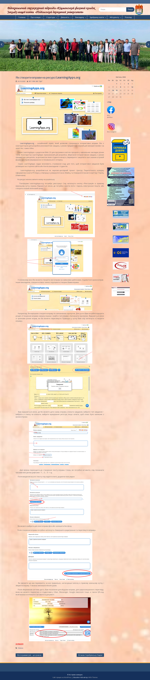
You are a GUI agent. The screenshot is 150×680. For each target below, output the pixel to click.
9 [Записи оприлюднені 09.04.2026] (120, 87)
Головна (21, 17)
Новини (20, 648)
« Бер (109, 102)
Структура (50, 17)
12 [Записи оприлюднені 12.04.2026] (132, 87)
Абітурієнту (114, 17)
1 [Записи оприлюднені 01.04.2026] (116, 84)
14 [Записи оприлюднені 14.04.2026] (113, 90)
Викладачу (79, 17)
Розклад (128, 17)
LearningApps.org (25, 143)
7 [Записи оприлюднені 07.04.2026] (112, 87)
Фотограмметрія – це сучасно (29, 655)
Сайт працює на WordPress (61, 677)
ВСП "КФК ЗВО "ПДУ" (35, 81)
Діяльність (65, 17)
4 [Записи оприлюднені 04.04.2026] (128, 84)
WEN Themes (93, 677)
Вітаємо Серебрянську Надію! (90, 655)
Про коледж (36, 17)
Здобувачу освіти (97, 17)
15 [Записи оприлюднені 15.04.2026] (117, 90)
